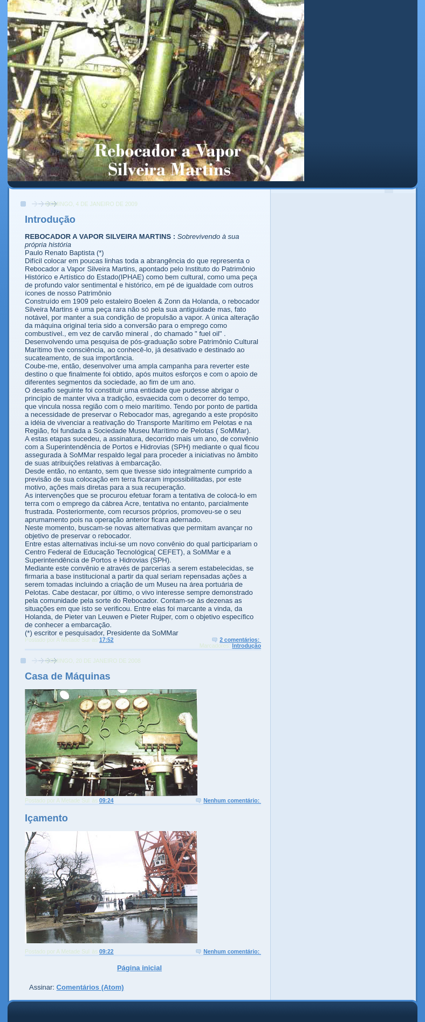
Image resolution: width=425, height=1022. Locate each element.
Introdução (50, 219)
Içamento (46, 818)
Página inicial (139, 968)
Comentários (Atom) (90, 987)
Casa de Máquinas (68, 676)
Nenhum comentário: (232, 801)
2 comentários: (240, 640)
